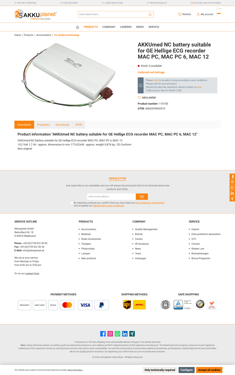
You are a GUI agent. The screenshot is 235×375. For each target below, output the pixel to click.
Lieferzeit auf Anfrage (151, 72)
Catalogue (140, 258)
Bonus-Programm (200, 258)
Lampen (85, 253)
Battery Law (197, 248)
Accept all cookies (209, 370)
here (199, 87)
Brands (139, 234)
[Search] (150, 14)
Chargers (86, 243)
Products (86, 221)
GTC (193, 239)
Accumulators (88, 229)
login (155, 80)
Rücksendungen (200, 253)
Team (138, 253)
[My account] (204, 14)
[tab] (24, 125)
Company (138, 221)
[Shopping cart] (219, 13)
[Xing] (132, 333)
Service (194, 221)
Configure (187, 370)
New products (88, 258)
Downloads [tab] (62, 124)
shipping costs (104, 342)
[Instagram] (110, 333)
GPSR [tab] (78, 124)
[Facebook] (103, 333)
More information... (75, 370)
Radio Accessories (91, 239)
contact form (32, 273)
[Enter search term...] (112, 14)
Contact (195, 243)
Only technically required (160, 370)
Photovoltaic (88, 248)
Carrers (139, 239)
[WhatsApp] (117, 333)
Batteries (86, 234)
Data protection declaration (206, 234)
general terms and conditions (108, 205)
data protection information (149, 202)
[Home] (77, 27)
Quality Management (146, 229)
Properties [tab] (43, 124)
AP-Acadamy (142, 243)
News (138, 248)
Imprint (195, 229)
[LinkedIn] (124, 333)
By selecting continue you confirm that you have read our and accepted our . (119, 204)
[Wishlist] (184, 14)
